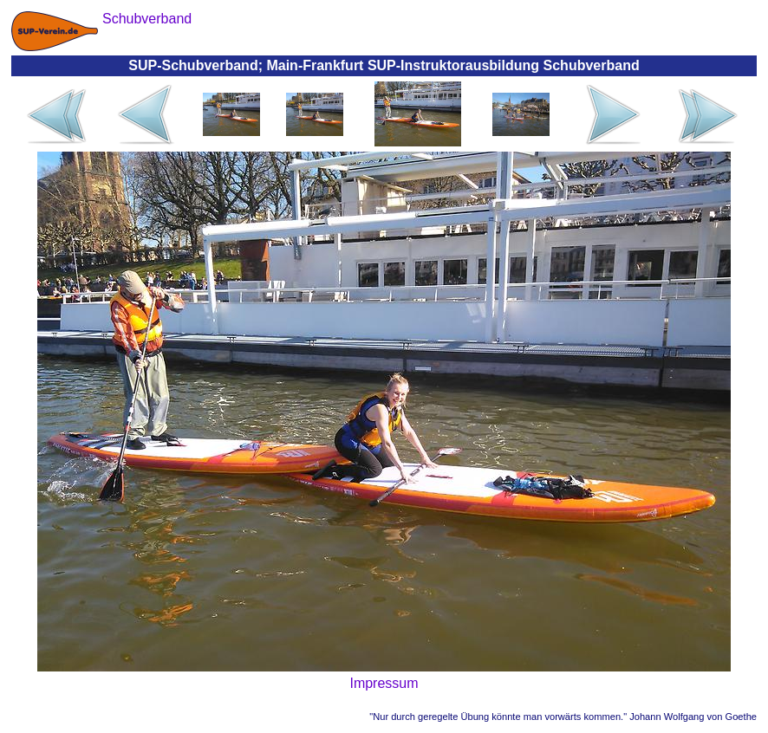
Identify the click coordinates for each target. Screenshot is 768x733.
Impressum (383, 683)
